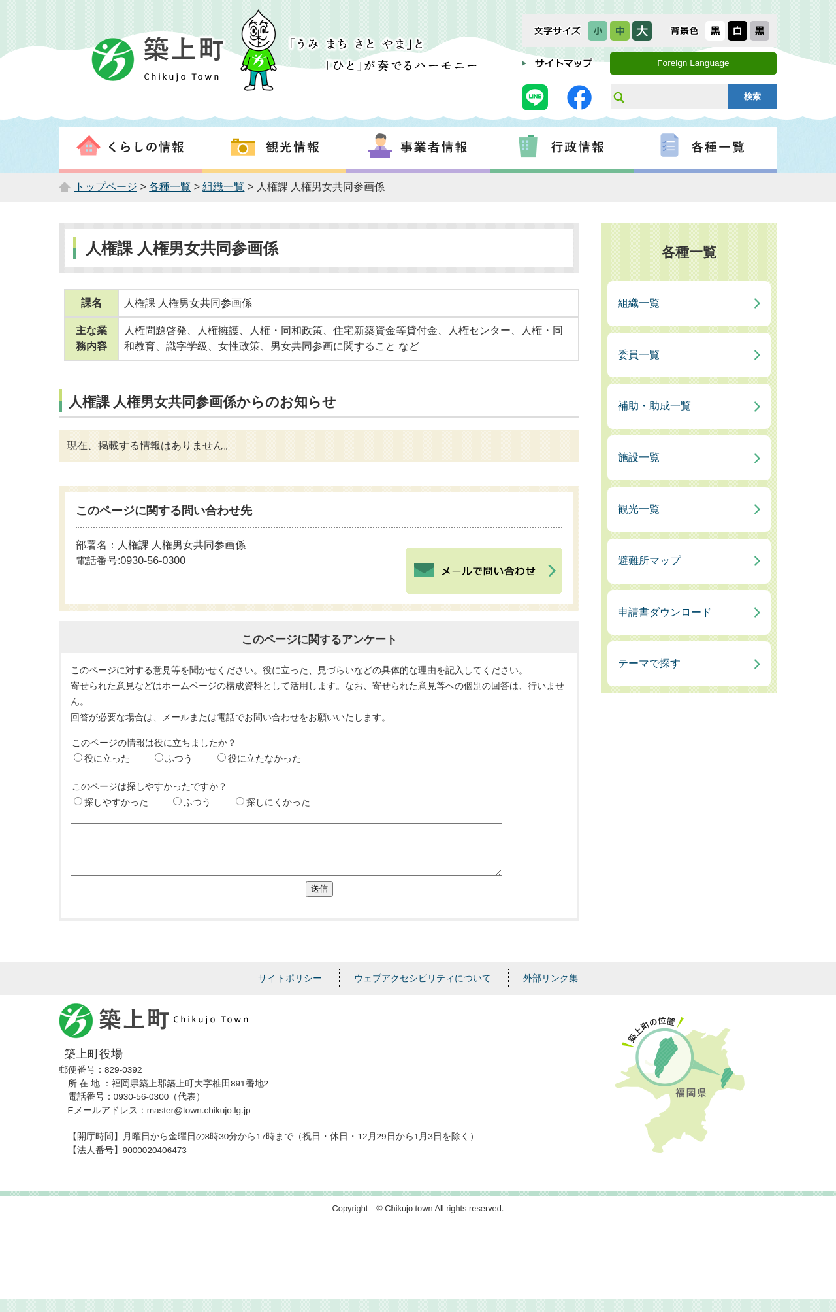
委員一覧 (639, 354)
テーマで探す (649, 663)
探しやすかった (116, 802)
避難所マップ (649, 560)
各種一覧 (170, 186)
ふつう (179, 758)
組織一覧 (223, 186)
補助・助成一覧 (654, 405)
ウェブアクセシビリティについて (422, 988)
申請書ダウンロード (665, 612)
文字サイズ (557, 31)
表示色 (684, 31)
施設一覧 (639, 457)
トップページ (105, 186)
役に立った (107, 758)
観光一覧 (639, 508)
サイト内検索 (618, 96)
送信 (319, 898)
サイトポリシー (290, 988)
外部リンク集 (550, 988)
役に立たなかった (264, 758)
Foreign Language (693, 63)
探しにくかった (278, 802)
